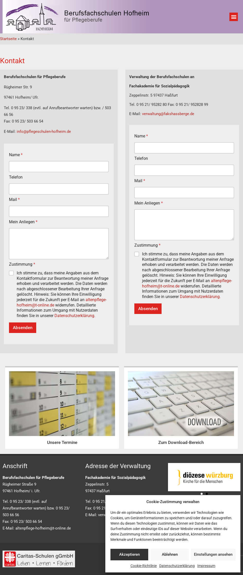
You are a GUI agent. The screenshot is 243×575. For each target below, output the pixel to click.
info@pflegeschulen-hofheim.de (44, 131)
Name (16, 154)
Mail (14, 199)
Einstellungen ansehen (213, 554)
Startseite (8, 38)
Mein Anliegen (23, 221)
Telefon (16, 177)
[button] (233, 17)
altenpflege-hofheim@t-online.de (43, 528)
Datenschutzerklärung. (74, 315)
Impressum (206, 566)
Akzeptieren (129, 554)
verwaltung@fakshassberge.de (168, 114)
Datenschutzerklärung (177, 566)
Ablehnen (170, 554)
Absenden (22, 327)
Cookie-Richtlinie (143, 566)
